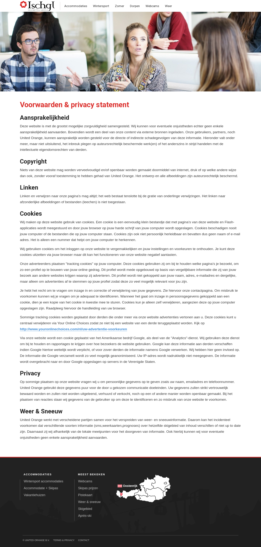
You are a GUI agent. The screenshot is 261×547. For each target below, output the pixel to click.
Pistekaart (85, 495)
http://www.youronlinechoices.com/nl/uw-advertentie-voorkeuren (73, 329)
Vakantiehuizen (34, 495)
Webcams (152, 6)
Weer (168, 6)
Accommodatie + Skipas (41, 488)
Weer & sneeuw (89, 502)
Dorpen (135, 6)
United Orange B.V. (37, 540)
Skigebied (85, 509)
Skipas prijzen (88, 488)
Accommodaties (75, 6)
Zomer (119, 6)
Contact (83, 540)
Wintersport (101, 6)
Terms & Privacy (64, 540)
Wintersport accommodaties (43, 481)
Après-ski (84, 515)
